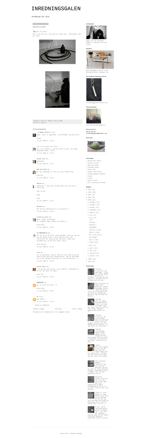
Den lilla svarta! (95, 235)
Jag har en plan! (95, 230)
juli (91, 215)
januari (93, 256)
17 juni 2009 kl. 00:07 (45, 291)
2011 (90, 195)
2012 (90, 192)
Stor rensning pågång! (100, 361)
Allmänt (43, 122)
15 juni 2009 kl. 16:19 (45, 211)
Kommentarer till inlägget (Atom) (57, 312)
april (92, 248)
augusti (93, 212)
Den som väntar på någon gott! (101, 284)
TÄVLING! (98, 299)
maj (91, 245)
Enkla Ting (91, 169)
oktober (93, 207)
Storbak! (92, 222)
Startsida (58, 309)
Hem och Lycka (42, 169)
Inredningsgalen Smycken (96, 174)
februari (93, 253)
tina (38, 252)
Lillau (90, 178)
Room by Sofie (93, 180)
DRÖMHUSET (40, 282)
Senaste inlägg (38, 309)
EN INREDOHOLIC (42, 233)
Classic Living (93, 163)
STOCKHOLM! (93, 227)
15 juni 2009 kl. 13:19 (45, 178)
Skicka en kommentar (42, 305)
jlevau (90, 176)
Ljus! (91, 220)
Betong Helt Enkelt (95, 161)
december (93, 202)
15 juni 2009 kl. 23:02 (45, 227)
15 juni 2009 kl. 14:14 (45, 201)
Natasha (39, 206)
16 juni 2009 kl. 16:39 (45, 261)
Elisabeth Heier (93, 167)
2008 (90, 259)
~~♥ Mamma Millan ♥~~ (44, 132)
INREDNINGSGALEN (56, 9)
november (93, 205)
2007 (90, 261)
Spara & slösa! (94, 232)
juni (91, 217)
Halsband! (98, 377)
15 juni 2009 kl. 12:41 (45, 163)
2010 (90, 197)
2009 (90, 200)
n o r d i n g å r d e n (45, 146)
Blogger (79, 433)
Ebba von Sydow (93, 165)
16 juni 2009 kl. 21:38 (45, 277)
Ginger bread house (95, 171)
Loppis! (98, 345)
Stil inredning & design (96, 182)
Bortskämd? (93, 237)
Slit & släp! (93, 240)
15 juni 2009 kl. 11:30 (45, 140)
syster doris (41, 266)
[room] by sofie (42, 217)
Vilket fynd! (93, 242)
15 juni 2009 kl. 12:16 (45, 153)
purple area (41, 159)
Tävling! (98, 269)
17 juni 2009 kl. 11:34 (45, 301)
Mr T (38, 296)
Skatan (39, 183)
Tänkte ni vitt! (101, 392)
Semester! (92, 225)
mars (91, 250)
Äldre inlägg (77, 309)
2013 (90, 189)
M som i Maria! (100, 407)
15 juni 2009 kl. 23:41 (45, 247)
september (93, 210)
